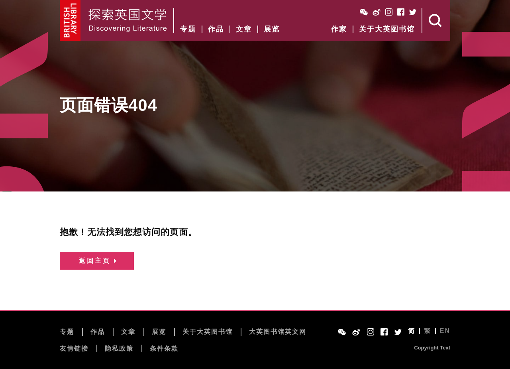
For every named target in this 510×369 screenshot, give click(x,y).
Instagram (388, 12)
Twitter (412, 12)
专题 (188, 29)
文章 (244, 29)
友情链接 (74, 348)
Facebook (400, 12)
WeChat (364, 12)
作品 (216, 29)
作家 (339, 29)
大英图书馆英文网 (277, 331)
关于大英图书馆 (387, 29)
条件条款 (164, 348)
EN (445, 331)
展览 (272, 29)
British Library (70, 20)
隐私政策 (119, 348)
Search (436, 20)
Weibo (377, 12)
